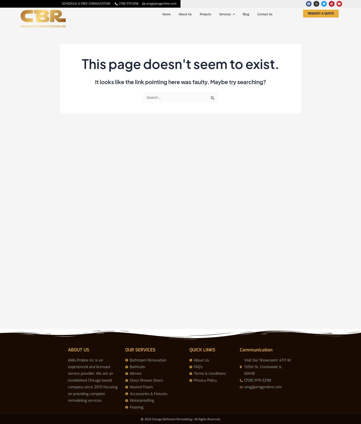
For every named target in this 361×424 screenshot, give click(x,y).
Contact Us (265, 14)
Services (227, 14)
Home (166, 14)
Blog (246, 14)
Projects (205, 14)
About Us (185, 14)
